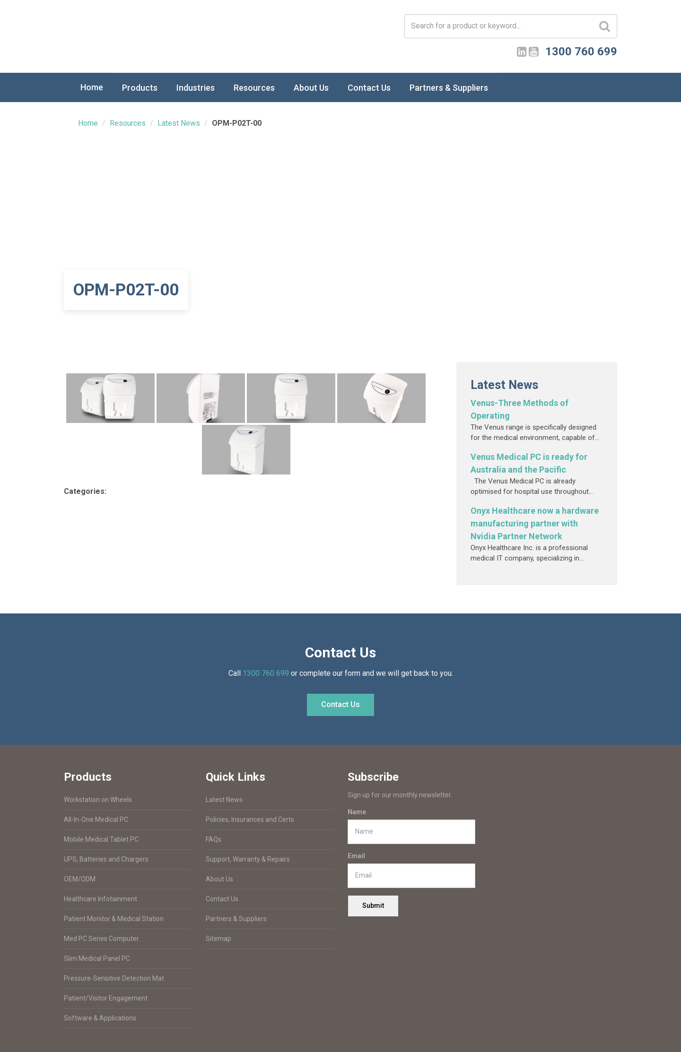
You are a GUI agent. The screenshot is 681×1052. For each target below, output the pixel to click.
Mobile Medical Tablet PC (101, 839)
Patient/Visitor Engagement (106, 998)
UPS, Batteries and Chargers (106, 859)
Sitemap (218, 938)
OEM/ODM (80, 879)
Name (357, 812)
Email (356, 856)
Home (91, 87)
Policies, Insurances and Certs (250, 819)
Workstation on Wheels (98, 799)
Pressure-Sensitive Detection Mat (114, 978)
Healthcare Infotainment (100, 899)
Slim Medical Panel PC (97, 958)
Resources (254, 88)
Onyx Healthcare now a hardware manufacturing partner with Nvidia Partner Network (535, 523)
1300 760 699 (266, 673)
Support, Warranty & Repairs (248, 859)
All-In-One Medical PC (96, 819)
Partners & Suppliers (449, 88)
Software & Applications (100, 1018)
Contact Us (369, 88)
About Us (311, 88)
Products (139, 88)
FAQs (213, 839)
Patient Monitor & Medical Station (114, 919)
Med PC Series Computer (101, 938)
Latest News (178, 123)
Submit (373, 905)
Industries (195, 88)
